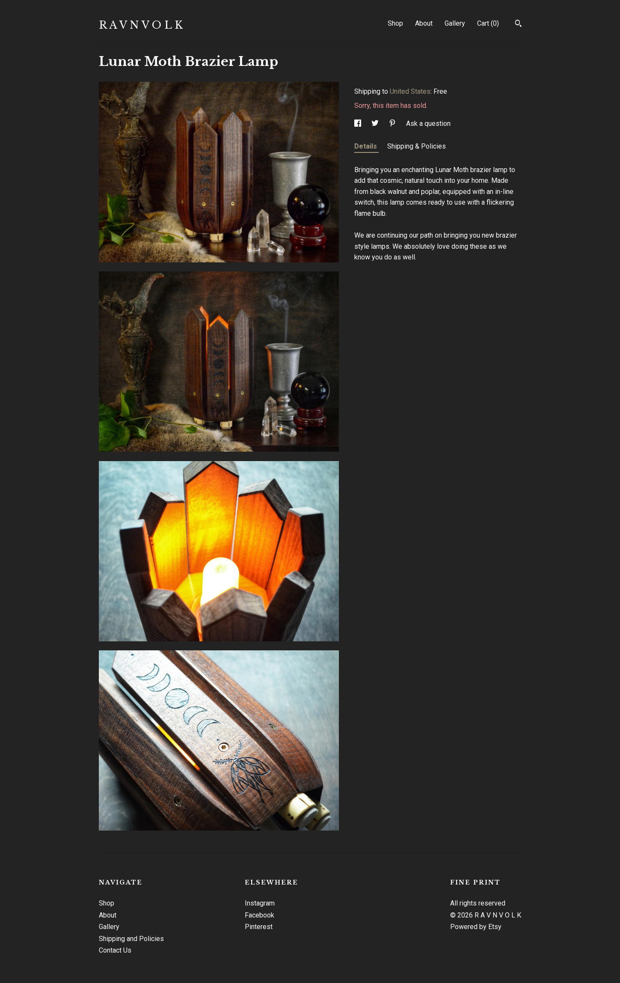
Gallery (455, 23)
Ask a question (428, 123)
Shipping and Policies (131, 939)
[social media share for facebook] (358, 123)
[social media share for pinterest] (393, 123)
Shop (395, 23)
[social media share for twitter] (375, 123)
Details (366, 146)
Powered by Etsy (475, 927)
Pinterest (259, 927)
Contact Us (115, 950)
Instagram (260, 903)
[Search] (518, 24)
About (424, 23)
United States (410, 91)
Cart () (488, 23)
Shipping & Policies (416, 146)
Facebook (259, 915)
